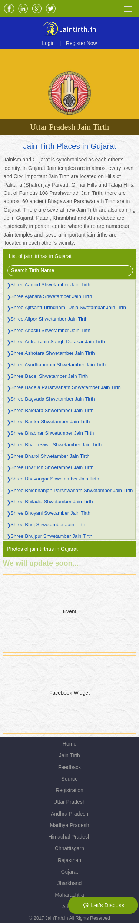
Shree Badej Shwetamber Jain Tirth (49, 376)
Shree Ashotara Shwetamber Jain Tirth (52, 353)
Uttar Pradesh (69, 802)
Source (69, 779)
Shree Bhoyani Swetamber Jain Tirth (50, 513)
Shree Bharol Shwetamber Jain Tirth (50, 456)
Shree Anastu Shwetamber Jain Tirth (50, 330)
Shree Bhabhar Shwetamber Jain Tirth (52, 433)
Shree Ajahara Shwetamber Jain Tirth (51, 296)
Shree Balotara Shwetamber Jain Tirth (52, 410)
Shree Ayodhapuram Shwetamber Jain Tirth (58, 364)
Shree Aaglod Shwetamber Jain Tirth (50, 284)
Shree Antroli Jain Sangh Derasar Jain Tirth (57, 341)
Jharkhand (69, 883)
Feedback (69, 767)
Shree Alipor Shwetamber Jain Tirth (48, 319)
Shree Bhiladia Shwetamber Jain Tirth (51, 501)
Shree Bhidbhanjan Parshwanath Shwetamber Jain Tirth (71, 490)
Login (48, 43)
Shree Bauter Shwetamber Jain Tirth (50, 421)
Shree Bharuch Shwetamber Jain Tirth (52, 467)
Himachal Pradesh (69, 837)
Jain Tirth (69, 755)
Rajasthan (69, 860)
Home (69, 744)
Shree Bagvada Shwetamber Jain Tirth (52, 399)
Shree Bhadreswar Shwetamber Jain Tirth (56, 444)
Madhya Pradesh (69, 825)
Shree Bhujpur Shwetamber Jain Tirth (51, 536)
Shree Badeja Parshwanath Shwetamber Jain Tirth (65, 387)
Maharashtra (69, 895)
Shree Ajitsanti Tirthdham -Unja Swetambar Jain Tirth (68, 307)
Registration (69, 790)
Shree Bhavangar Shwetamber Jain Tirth (54, 479)
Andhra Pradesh (69, 814)
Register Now (81, 43)
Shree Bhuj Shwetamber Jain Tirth (47, 524)
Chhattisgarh (69, 848)
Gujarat (69, 872)
